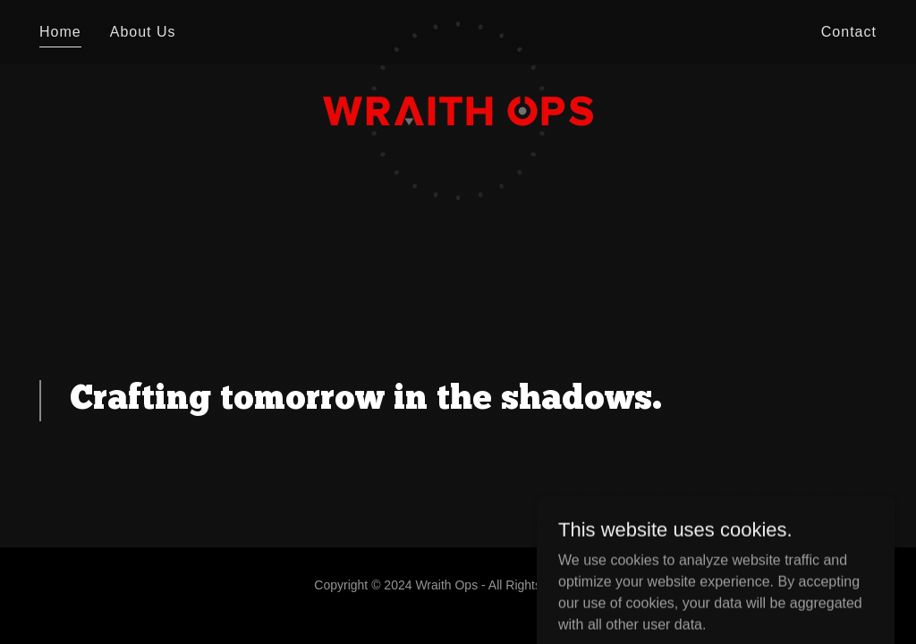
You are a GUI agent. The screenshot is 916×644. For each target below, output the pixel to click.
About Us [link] (143, 31)
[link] (458, 28)
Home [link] (60, 31)
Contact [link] (849, 31)
